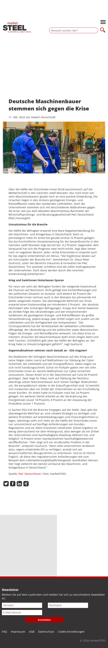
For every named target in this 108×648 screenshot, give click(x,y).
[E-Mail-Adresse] (22, 612)
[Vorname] (22, 605)
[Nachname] (68, 605)
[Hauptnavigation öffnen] (103, 22)
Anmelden (44, 619)
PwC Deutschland (29, 474)
